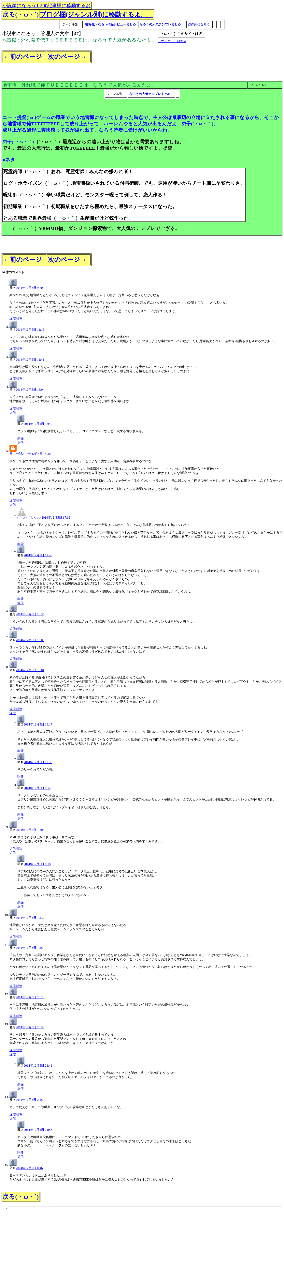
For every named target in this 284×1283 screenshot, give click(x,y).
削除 (19, 318)
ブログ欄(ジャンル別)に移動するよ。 (96, 14)
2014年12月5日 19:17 (38, 724)
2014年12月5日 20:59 (30, 1099)
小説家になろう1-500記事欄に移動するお (46, 5)
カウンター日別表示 (172, 41)
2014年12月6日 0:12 (37, 788)
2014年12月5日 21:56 (38, 1129)
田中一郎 (15, 453)
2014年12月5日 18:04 (30, 670)
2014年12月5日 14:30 (36, 453)
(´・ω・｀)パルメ (29, 517)
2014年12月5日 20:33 (30, 1027)
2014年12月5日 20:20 (30, 997)
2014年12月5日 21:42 (38, 1065)
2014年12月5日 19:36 (38, 762)
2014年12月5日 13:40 (38, 423)
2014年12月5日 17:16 (56, 517)
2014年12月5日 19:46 (38, 555)
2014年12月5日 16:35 (30, 614)
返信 (12, 318)
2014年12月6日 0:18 (37, 864)
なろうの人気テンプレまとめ (162, 24)
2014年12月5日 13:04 (30, 389)
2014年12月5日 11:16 (30, 329)
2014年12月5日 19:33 (30, 917)
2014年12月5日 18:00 (30, 640)
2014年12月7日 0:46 (29, 1168)
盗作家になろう (199, 24)
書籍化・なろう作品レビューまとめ (110, 24)
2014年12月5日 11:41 (30, 359)
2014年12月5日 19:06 (30, 830)
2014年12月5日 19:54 (30, 947)
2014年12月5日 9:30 (29, 287)
